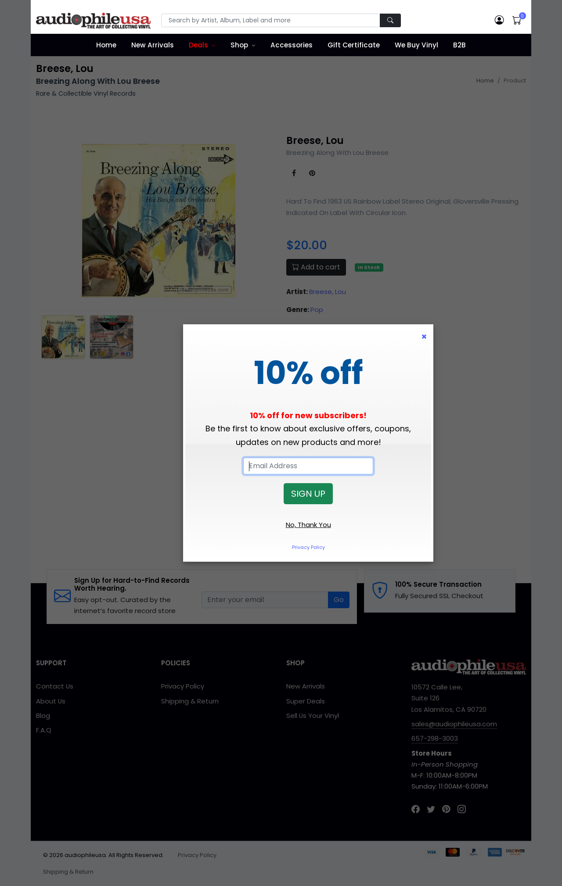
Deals (198, 45)
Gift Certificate (354, 45)
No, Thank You (308, 524)
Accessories (291, 45)
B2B (459, 45)
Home (106, 45)
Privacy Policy (308, 547)
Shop (239, 45)
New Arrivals (152, 45)
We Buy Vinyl (416, 45)
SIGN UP (308, 494)
